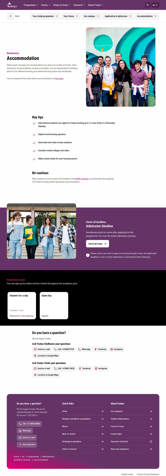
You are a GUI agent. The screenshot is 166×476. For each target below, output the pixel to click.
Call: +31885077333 (64, 349)
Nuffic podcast (82, 179)
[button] (147, 5)
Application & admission (116, 16)
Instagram (116, 349)
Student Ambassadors (131, 418)
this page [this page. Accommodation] (59, 78)
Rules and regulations (131, 449)
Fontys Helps (131, 434)
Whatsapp (84, 349)
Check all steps (97, 243)
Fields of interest (83, 449)
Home (83, 411)
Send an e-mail (42, 349)
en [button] (155, 4)
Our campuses (131, 411)
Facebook (100, 349)
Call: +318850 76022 (64, 368)
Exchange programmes (83, 441)
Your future (69, 16)
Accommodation (145, 16)
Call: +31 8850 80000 (29, 423)
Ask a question (27, 444)
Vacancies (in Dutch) (131, 441)
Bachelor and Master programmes (83, 418)
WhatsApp (25, 430)
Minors (83, 426)
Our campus (89, 16)
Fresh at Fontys (131, 426)
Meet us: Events (83, 434)
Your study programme (43, 16)
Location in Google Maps (46, 355)
